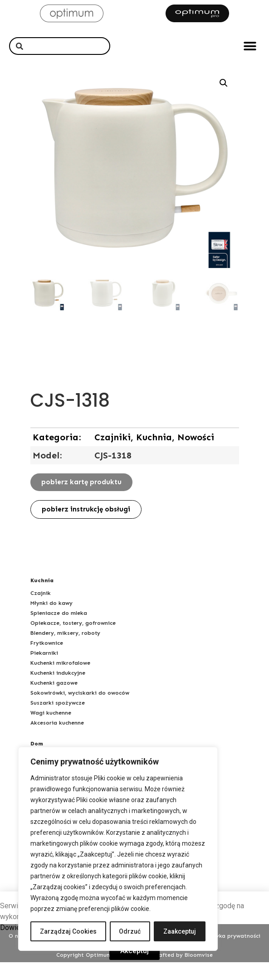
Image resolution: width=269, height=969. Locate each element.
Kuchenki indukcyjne (57, 680)
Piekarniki (44, 660)
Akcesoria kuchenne (57, 729)
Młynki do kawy (51, 610)
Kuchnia (42, 587)
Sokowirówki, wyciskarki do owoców (79, 699)
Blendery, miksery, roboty (65, 640)
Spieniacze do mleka (58, 620)
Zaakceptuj (179, 931)
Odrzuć (130, 931)
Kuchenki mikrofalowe (60, 670)
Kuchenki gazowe (54, 690)
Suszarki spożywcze (57, 709)
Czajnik (40, 600)
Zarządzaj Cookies (68, 931)
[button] (250, 46)
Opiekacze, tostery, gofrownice (73, 630)
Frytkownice (46, 650)
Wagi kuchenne (50, 719)
